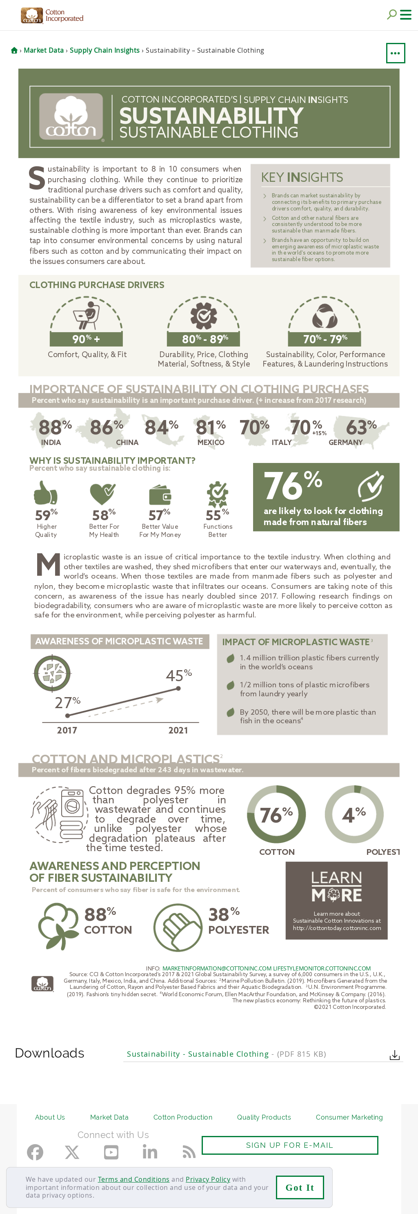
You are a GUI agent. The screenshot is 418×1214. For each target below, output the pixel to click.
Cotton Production (183, 1117)
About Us (50, 1117)
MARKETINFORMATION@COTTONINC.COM (217, 968)
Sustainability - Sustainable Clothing (226, 1054)
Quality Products (264, 1117)
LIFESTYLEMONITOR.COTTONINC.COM (322, 968)
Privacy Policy (208, 1179)
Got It (300, 1188)
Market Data (109, 1117)
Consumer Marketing (349, 1117)
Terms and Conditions (134, 1179)
